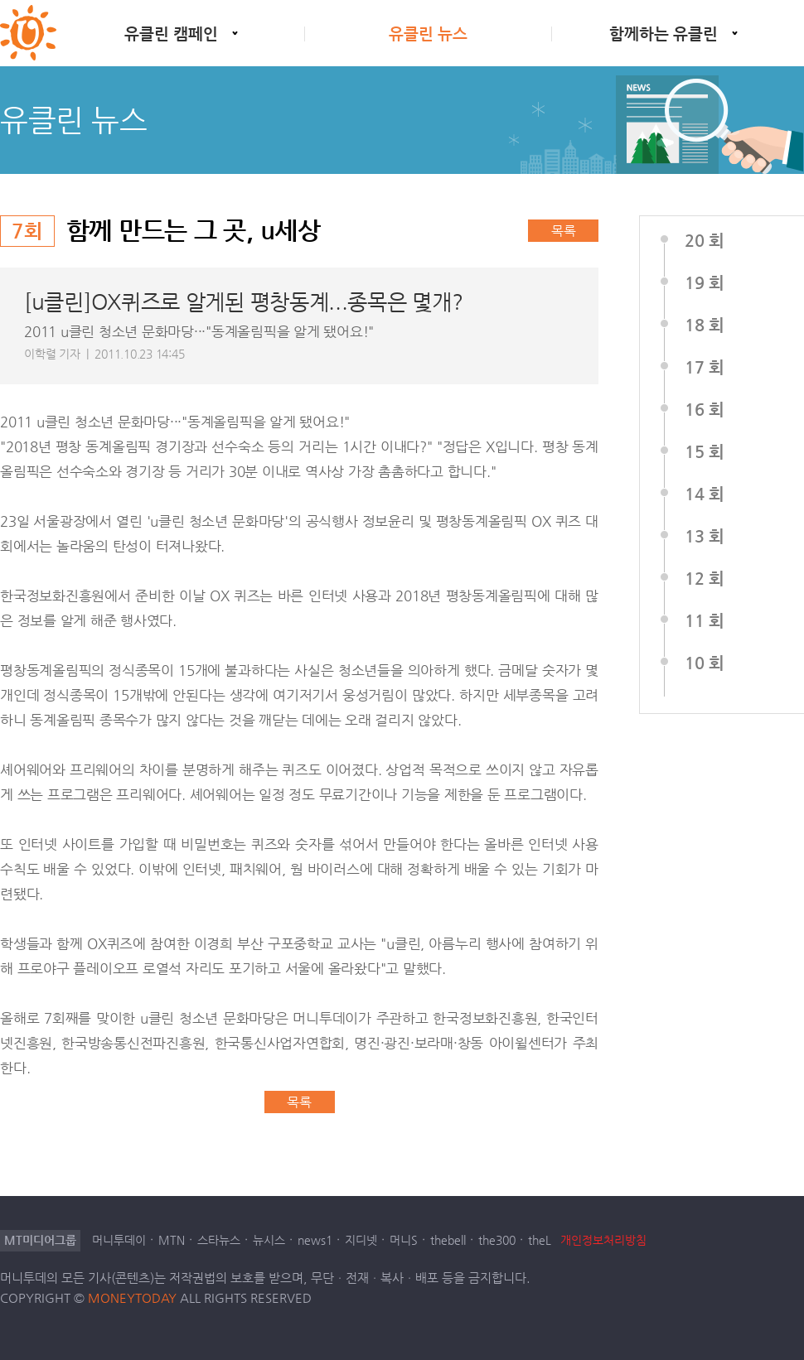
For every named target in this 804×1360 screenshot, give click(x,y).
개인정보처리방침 (603, 1240)
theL (539, 1240)
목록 (563, 231)
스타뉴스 (218, 1240)
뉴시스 (269, 1240)
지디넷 (361, 1240)
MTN (171, 1240)
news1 (315, 1240)
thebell (448, 1240)
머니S (404, 1240)
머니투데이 (119, 1240)
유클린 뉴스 (428, 33)
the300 (497, 1240)
